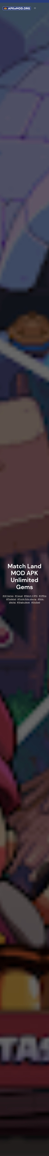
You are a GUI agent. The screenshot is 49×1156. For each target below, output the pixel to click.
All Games (9, 596)
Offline (43, 596)
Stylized (36, 602)
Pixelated (12, 599)
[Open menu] (35, 8)
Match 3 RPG (31, 596)
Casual (19, 596)
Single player (24, 602)
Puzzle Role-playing (27, 599)
